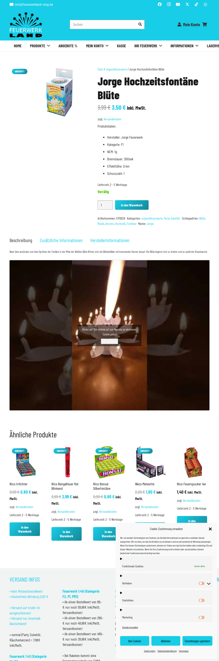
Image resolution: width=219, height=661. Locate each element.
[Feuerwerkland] (26, 24)
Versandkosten (112, 119)
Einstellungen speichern (197, 641)
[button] (210, 529)
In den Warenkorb (131, 205)
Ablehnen (166, 641)
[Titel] (187, 4)
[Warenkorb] (204, 24)
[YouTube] (178, 4)
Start (100, 69)
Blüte (202, 218)
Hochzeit (120, 223)
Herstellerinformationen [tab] (109, 240)
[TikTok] (196, 4)
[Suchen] (107, 24)
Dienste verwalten (130, 627)
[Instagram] (169, 4)
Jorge (150, 223)
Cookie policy (149, 650)
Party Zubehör (172, 218)
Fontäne (132, 223)
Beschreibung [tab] (21, 240)
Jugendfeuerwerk (116, 69)
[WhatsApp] (205, 4)
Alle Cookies (134, 641)
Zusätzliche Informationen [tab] (61, 240)
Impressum (184, 650)
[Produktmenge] (105, 205)
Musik (101, 223)
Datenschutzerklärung (167, 650)
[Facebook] (160, 4)
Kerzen (109, 223)
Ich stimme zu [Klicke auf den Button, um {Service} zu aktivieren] (109, 341)
